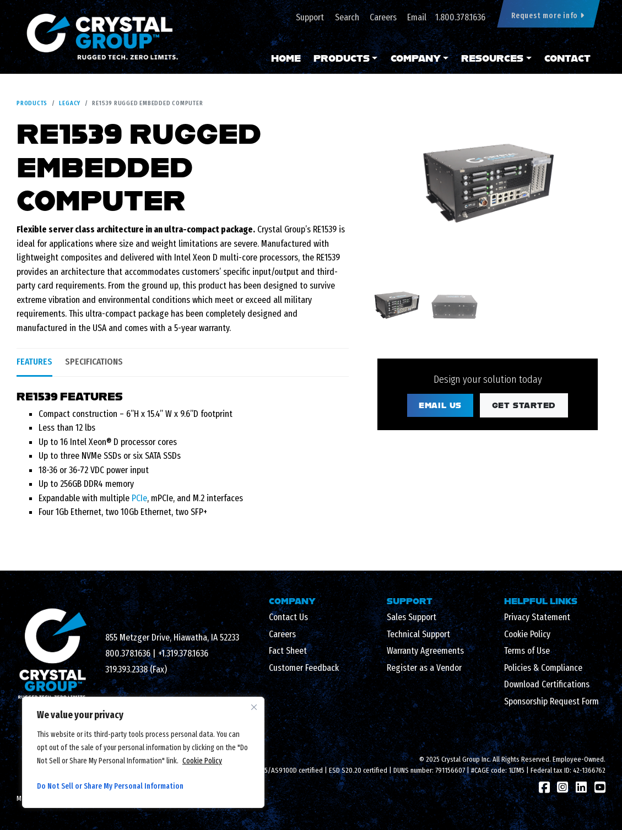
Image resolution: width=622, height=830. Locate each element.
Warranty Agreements (425, 651)
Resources (492, 58)
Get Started (524, 405)
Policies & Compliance (543, 668)
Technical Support (418, 634)
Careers (383, 17)
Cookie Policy (202, 761)
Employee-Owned (578, 759)
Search (347, 17)
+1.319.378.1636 (183, 653)
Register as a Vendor (424, 668)
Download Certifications (546, 684)
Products (341, 58)
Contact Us (288, 617)
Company (416, 58)
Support (310, 17)
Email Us (440, 405)
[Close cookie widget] (254, 707)
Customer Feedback (304, 668)
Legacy (69, 103)
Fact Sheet (288, 651)
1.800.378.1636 (460, 17)
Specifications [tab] (94, 361)
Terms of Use (527, 651)
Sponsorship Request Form (551, 701)
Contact (567, 58)
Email (416, 17)
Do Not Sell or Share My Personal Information (110, 786)
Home (286, 58)
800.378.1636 (127, 653)
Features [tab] (34, 361)
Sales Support (411, 617)
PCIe (139, 498)
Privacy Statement (537, 617)
